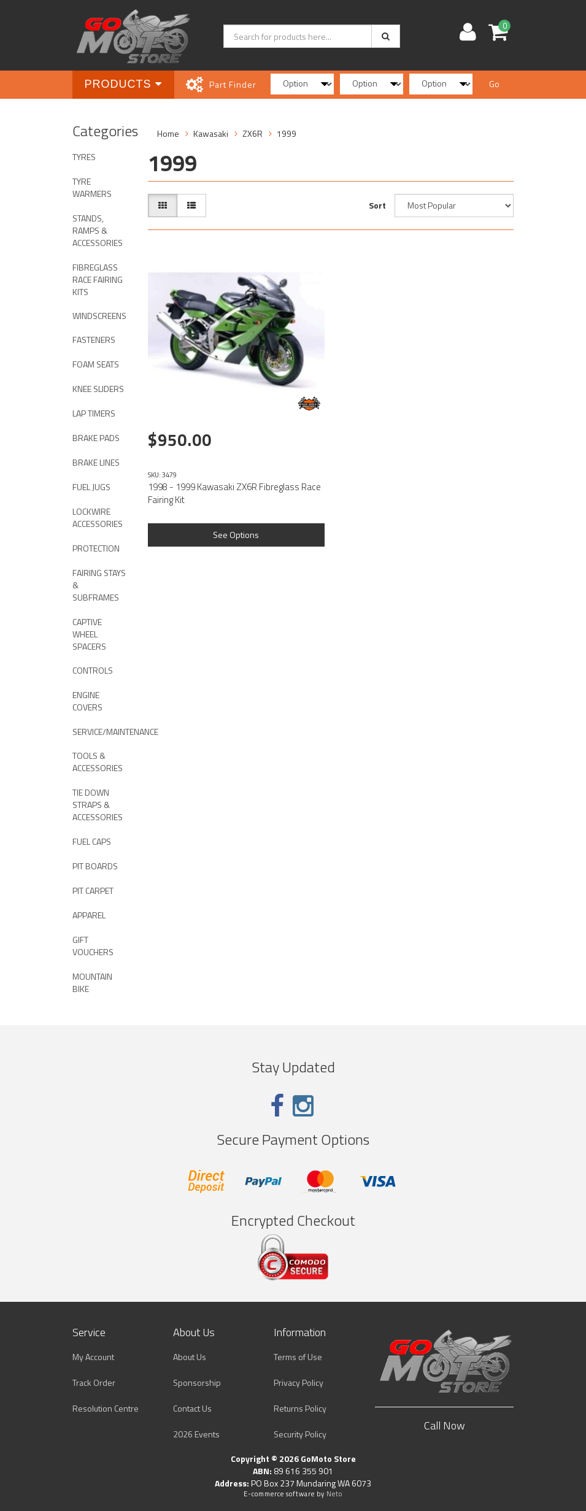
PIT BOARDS (95, 865)
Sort (377, 205)
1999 (286, 133)
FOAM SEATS (95, 364)
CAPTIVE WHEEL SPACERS (89, 634)
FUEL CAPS (91, 841)
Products (123, 84)
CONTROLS (92, 670)
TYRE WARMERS (92, 187)
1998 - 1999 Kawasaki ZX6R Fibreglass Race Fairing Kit (234, 493)
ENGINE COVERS (87, 700)
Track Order (93, 1382)
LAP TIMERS (93, 413)
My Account (93, 1356)
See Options (236, 534)
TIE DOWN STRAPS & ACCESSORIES (97, 804)
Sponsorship (197, 1382)
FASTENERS (93, 339)
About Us (189, 1356)
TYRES (84, 156)
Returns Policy (300, 1408)
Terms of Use (298, 1356)
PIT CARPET (93, 890)
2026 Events (196, 1434)
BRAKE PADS (96, 437)
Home (168, 133)
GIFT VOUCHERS (93, 945)
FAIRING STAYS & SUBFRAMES (99, 585)
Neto (334, 1494)
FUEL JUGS (91, 486)
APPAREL (89, 915)
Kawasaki (210, 133)
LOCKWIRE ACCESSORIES (97, 517)
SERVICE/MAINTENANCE (104, 731)
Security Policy (300, 1434)
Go (494, 83)
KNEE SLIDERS (98, 388)
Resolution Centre (105, 1408)
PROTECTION (96, 548)
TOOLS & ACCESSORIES (97, 761)
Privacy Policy (298, 1382)
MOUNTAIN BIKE (92, 982)
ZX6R (252, 133)
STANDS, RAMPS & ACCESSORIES (97, 230)
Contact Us (192, 1408)
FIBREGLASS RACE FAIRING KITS (97, 279)
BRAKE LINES (96, 462)
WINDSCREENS (99, 315)
